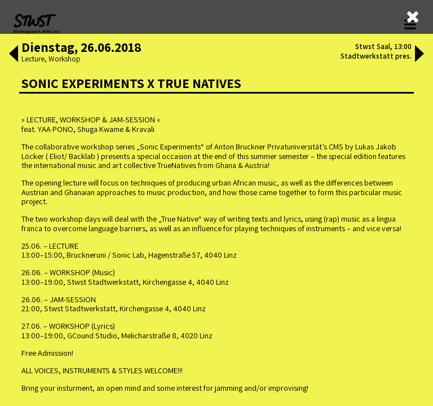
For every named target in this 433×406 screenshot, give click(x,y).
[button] (13, 55)
